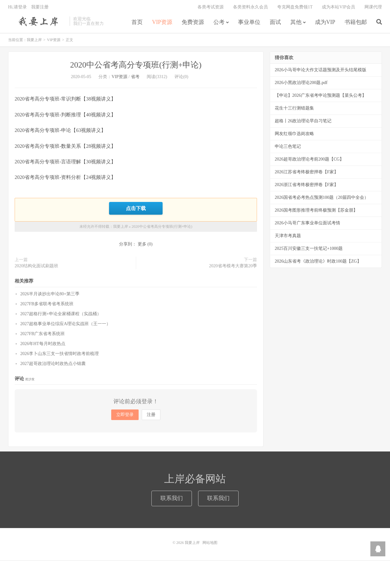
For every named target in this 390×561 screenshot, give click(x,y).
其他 (296, 23)
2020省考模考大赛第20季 (233, 266)
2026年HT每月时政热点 (42, 344)
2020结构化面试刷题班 (36, 266)
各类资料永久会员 (250, 8)
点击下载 (136, 209)
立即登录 (125, 415)
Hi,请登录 (17, 8)
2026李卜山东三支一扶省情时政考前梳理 (59, 354)
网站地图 (209, 543)
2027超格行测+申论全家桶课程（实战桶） (60, 314)
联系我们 (171, 499)
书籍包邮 (356, 23)
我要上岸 (37, 22)
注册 (151, 415)
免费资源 (193, 23)
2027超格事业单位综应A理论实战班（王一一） (65, 324)
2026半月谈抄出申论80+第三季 (49, 294)
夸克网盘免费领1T (295, 8)
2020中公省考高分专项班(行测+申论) (136, 66)
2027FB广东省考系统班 (42, 334)
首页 (137, 23)
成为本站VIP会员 (338, 8)
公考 (219, 23)
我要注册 (40, 8)
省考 (135, 78)
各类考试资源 (210, 8)
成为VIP (325, 23)
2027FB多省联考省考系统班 (47, 304)
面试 (275, 23)
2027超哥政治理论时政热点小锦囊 (53, 364)
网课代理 (373, 8)
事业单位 (249, 23)
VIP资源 (162, 23)
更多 (142, 245)
